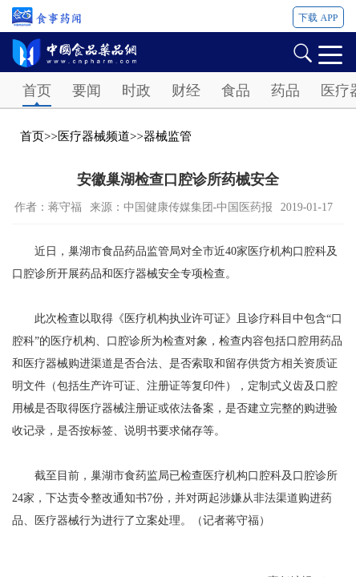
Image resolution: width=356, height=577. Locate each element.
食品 (235, 91)
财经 (186, 91)
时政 (136, 91)
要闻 (86, 91)
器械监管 (168, 136)
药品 (285, 91)
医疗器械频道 (94, 136)
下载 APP (318, 17)
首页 (36, 91)
